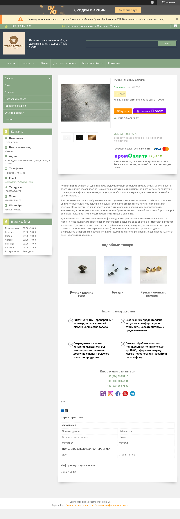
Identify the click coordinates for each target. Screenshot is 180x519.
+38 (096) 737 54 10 (117, 376)
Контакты (114, 63)
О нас (44, 63)
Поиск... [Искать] (167, 43)
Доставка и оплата (64, 63)
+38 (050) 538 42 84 (117, 381)
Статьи (8, 119)
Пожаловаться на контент (79, 505)
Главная (10, 63)
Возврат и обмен (92, 63)
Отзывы (9, 92)
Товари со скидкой (15, 105)
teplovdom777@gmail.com (19, 182)
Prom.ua (106, 502)
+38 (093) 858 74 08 (117, 385)
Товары (25, 63)
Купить (124, 111)
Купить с (151, 111)
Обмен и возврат (14, 112)
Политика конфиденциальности (111, 505)
